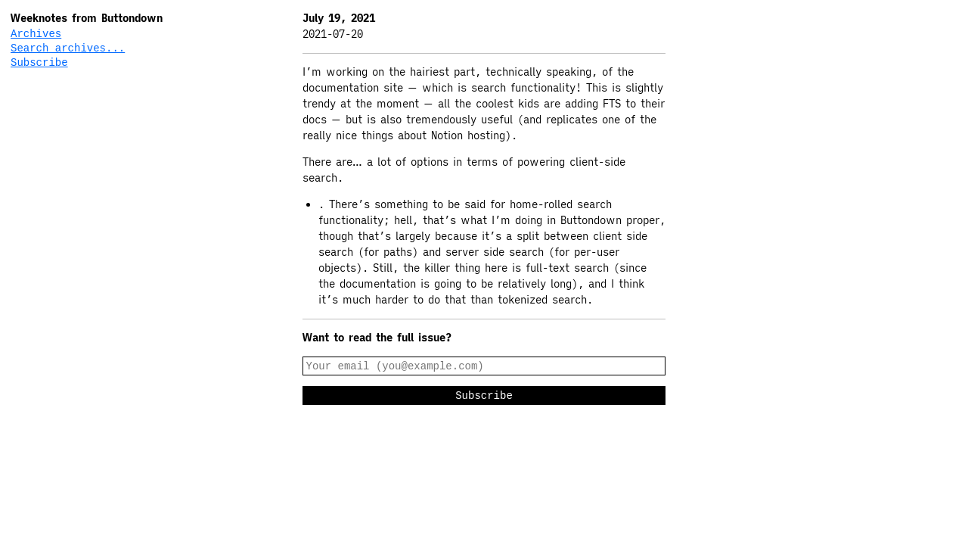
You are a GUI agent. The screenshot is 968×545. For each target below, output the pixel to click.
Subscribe (39, 65)
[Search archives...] (84, 49)
